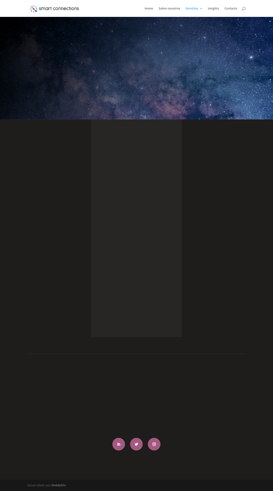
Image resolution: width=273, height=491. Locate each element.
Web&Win (58, 485)
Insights (213, 8)
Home (149, 8)
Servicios (192, 8)
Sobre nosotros (169, 8)
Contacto (230, 8)
